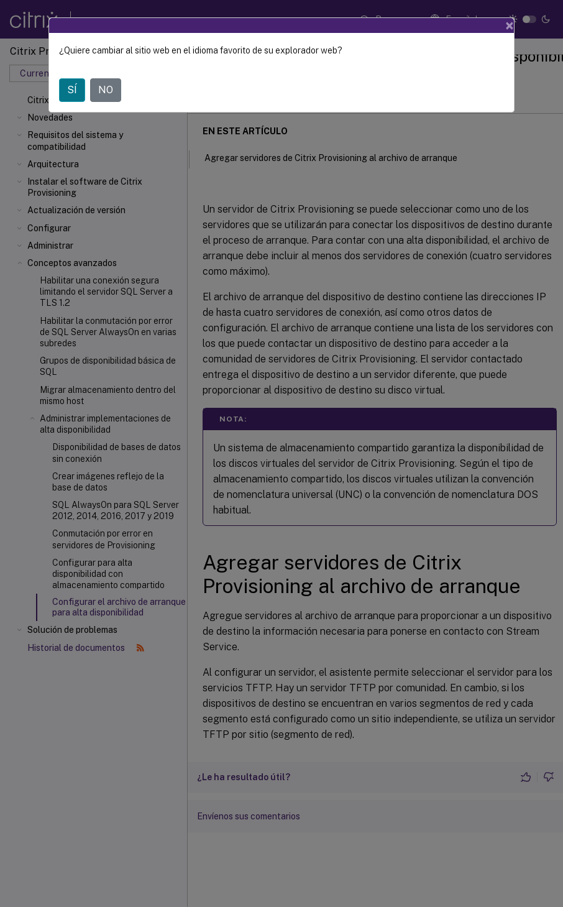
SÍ (72, 90)
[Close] (509, 25)
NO (105, 90)
